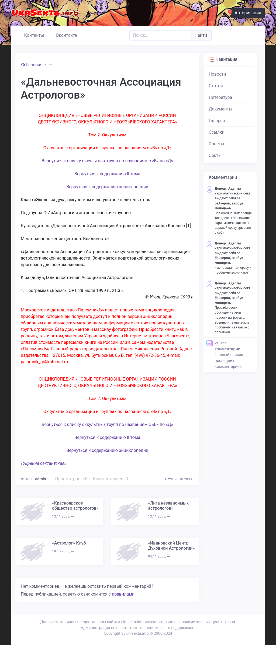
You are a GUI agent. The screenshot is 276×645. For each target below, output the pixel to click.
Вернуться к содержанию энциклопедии (107, 186)
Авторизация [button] (246, 12)
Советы (216, 143)
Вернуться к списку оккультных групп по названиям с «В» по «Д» (107, 160)
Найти (201, 35)
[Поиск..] (159, 35)
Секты (215, 155)
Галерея (217, 120)
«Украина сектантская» (43, 463)
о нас (230, 622)
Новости (217, 74)
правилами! (124, 594)
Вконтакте (64, 34)
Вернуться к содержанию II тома (107, 173)
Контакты (31, 34)
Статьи (216, 85)
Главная (32, 64)
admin (40, 479)
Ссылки (217, 132)
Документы (220, 109)
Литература (220, 97)
